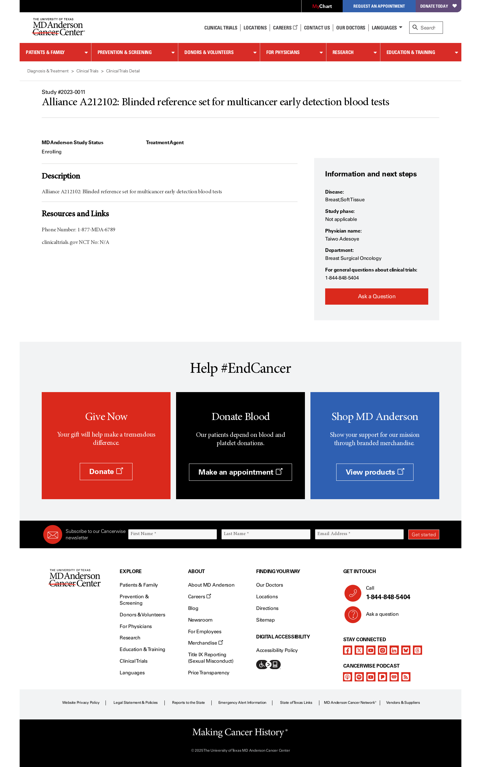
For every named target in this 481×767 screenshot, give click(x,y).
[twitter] (359, 650)
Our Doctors (350, 28)
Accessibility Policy (277, 650)
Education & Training (411, 52)
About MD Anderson (211, 585)
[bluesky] (406, 650)
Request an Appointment (379, 6)
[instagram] (382, 650)
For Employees (204, 631)
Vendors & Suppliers (403, 702)
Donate (106, 471)
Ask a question (379, 616)
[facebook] (347, 650)
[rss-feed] (406, 676)
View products (375, 472)
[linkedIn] (394, 650)
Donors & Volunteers (208, 52)
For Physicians (283, 52)
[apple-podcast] (347, 676)
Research (343, 52)
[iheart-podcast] (394, 676)
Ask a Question (377, 296)
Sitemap (265, 620)
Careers (285, 28)
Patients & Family (45, 52)
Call (400, 593)
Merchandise (205, 643)
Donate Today (438, 6)
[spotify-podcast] (359, 676)
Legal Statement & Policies (136, 702)
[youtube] (371, 650)
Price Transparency (208, 673)
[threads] (417, 650)
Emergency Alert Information (242, 702)
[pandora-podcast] (382, 676)
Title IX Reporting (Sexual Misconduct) (210, 658)
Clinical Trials (220, 28)
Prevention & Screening (125, 52)
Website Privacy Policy (81, 702)
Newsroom (200, 620)
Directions (267, 608)
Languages (384, 28)
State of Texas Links (296, 702)
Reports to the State (188, 702)
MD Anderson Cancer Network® (350, 702)
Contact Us (317, 28)
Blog (193, 608)
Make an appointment (240, 472)
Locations (267, 596)
